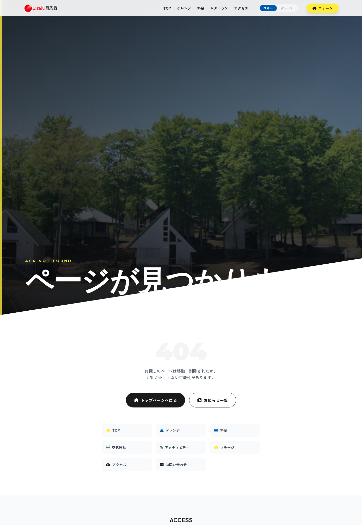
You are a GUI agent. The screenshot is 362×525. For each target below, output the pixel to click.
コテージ (322, 8)
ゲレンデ (184, 8)
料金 (200, 8)
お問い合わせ (173, 464)
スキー (268, 8)
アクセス (241, 8)
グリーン (287, 8)
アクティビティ (175, 447)
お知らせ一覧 (212, 400)
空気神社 (116, 447)
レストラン (219, 8)
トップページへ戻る (155, 400)
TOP (167, 8)
